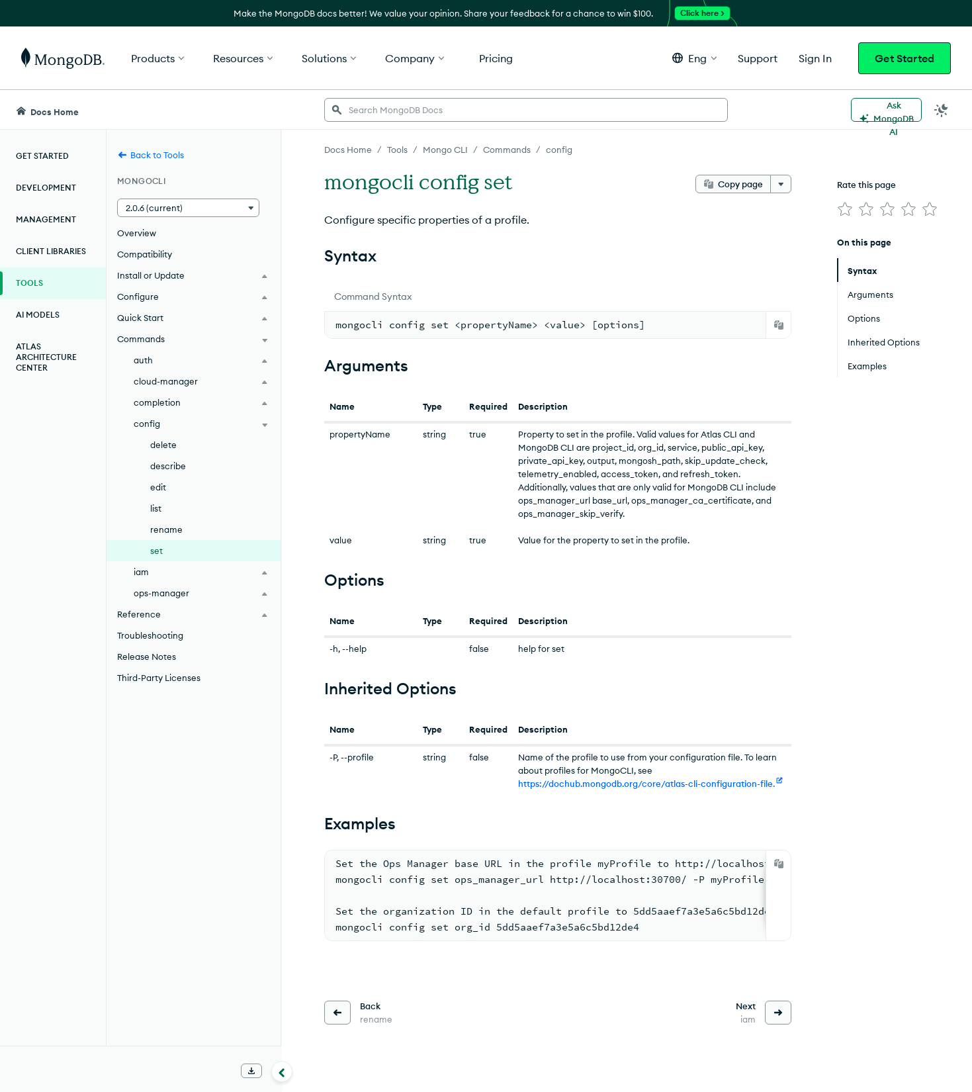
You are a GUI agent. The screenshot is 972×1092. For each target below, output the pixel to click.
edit (158, 487)
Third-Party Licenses (158, 677)
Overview (136, 233)
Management (46, 219)
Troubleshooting (150, 635)
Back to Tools (150, 155)
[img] (845, 209)
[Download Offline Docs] (251, 1071)
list (155, 508)
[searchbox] (526, 110)
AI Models (38, 315)
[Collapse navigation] (281, 1071)
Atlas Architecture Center (46, 357)
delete (163, 444)
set (156, 550)
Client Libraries (51, 251)
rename (166, 529)
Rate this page (866, 184)
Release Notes (146, 656)
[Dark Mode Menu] (941, 110)
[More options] (780, 184)
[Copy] (779, 325)
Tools (29, 283)
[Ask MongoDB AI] (886, 110)
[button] (694, 58)
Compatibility (144, 254)
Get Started (904, 58)
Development (46, 188)
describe (168, 466)
